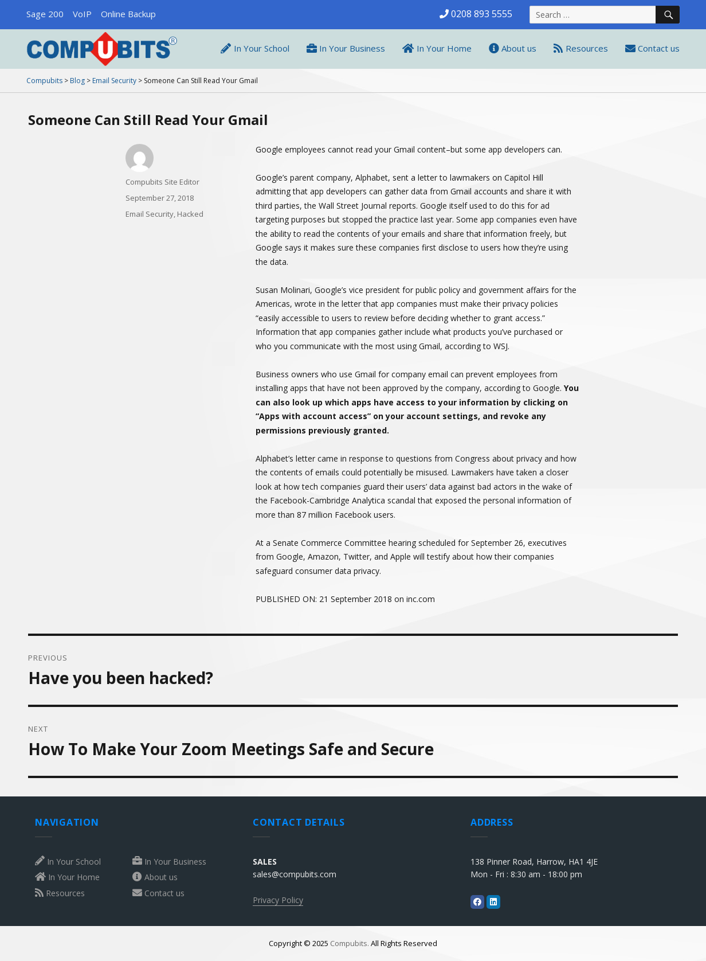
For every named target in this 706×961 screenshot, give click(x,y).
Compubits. (349, 943)
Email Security (149, 214)
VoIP (82, 13)
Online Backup (128, 13)
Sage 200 (45, 13)
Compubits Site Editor (162, 182)
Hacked (190, 214)
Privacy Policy (278, 899)
